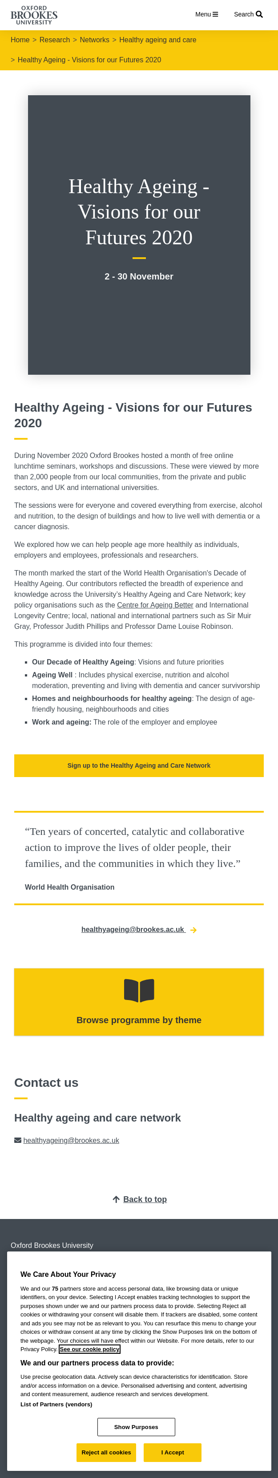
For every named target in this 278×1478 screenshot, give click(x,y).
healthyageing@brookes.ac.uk (139, 930)
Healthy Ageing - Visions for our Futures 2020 (89, 60)
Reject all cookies (106, 1452)
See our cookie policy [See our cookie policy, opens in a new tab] (90, 1349)
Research (55, 40)
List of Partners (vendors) (56, 1404)
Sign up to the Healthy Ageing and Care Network (139, 765)
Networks (94, 40)
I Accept (172, 1452)
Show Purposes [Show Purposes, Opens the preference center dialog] (136, 1427)
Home (20, 40)
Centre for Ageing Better (155, 605)
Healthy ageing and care (157, 40)
